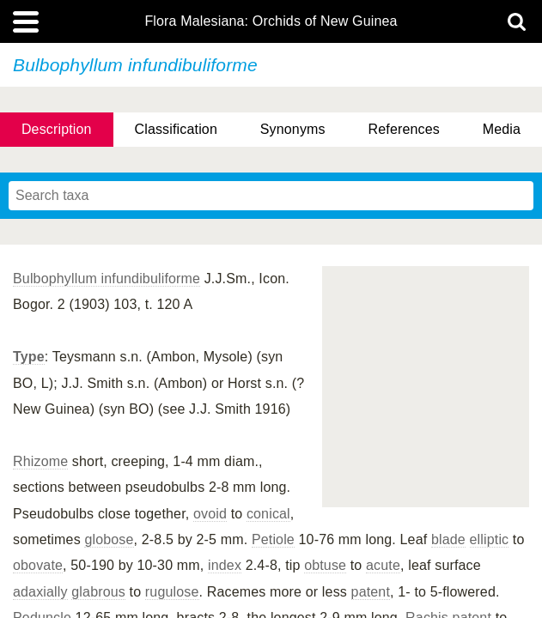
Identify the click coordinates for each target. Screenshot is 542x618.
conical (268, 513)
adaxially (40, 592)
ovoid (210, 513)
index (224, 565)
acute (383, 565)
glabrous (98, 592)
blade (448, 539)
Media (502, 129)
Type (29, 356)
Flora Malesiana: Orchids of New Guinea (270, 21)
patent (370, 592)
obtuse (325, 565)
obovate (38, 565)
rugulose (172, 592)
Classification (175, 129)
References (404, 129)
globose (108, 539)
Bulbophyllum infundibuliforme (106, 278)
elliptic (489, 539)
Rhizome (40, 461)
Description (56, 129)
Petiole (273, 539)
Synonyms (293, 129)
